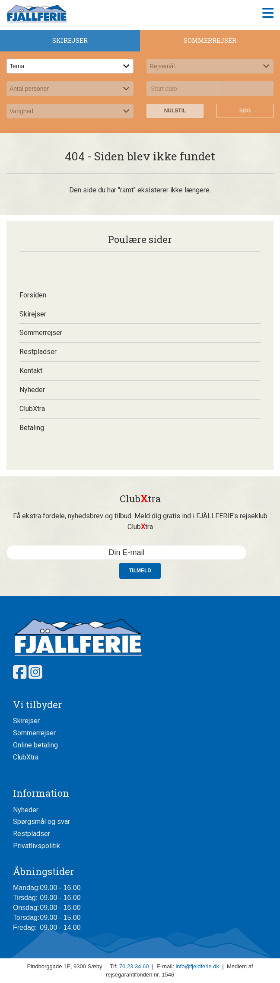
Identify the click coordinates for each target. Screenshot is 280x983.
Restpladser (38, 352)
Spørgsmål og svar (41, 821)
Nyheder (32, 390)
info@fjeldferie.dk (197, 966)
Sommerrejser (40, 333)
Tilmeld (140, 571)
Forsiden (32, 295)
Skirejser (32, 314)
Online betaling (35, 745)
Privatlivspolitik (36, 846)
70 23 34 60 (134, 966)
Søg (245, 111)
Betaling (31, 428)
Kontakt (30, 371)
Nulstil (175, 111)
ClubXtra (32, 409)
